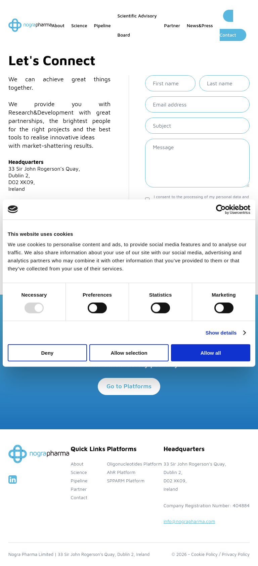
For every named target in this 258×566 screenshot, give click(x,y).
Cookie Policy (204, 554)
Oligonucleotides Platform (134, 464)
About (58, 25)
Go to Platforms (129, 386)
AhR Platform (121, 472)
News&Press (200, 25)
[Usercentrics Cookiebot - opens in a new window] (220, 209)
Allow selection (129, 353)
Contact (79, 497)
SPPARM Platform (125, 480)
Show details (221, 332)
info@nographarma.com (189, 521)
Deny (47, 353)
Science (79, 25)
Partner (172, 25)
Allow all (211, 353)
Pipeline (102, 25)
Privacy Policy (236, 554)
